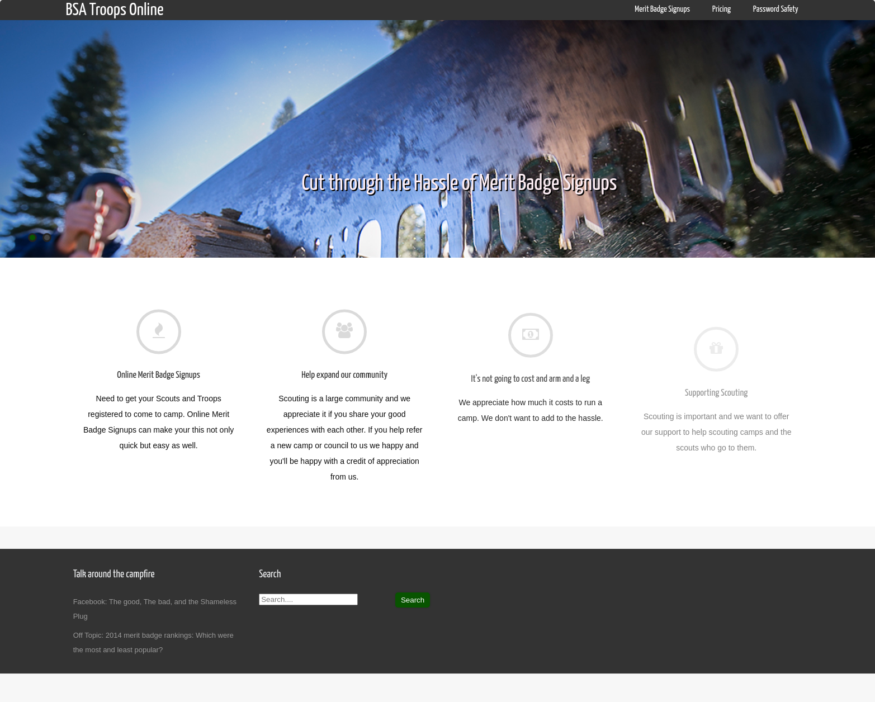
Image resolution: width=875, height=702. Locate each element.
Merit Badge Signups (662, 9)
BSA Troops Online (114, 10)
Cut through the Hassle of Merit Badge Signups (459, 184)
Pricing (721, 9)
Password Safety (775, 9)
